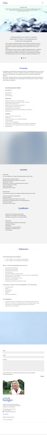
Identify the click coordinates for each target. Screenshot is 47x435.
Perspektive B (30, 29)
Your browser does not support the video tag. (23, 19)
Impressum (6, 415)
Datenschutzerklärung (8, 418)
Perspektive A (17, 29)
